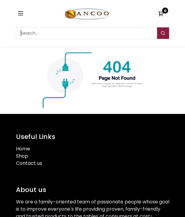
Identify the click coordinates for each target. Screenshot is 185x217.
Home (23, 148)
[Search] (163, 33)
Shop (22, 156)
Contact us (29, 163)
